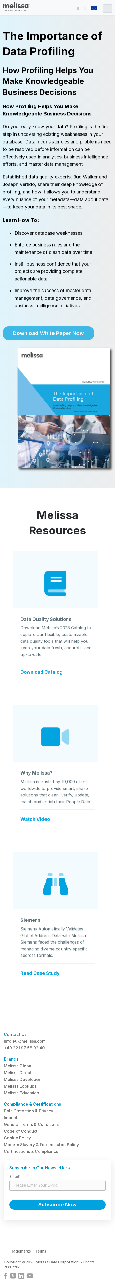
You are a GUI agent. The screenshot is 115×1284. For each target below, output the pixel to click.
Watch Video (35, 822)
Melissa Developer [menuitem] (22, 1079)
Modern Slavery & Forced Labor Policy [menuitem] (41, 1144)
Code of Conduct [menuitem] (20, 1131)
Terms (40, 1251)
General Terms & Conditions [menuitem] (31, 1124)
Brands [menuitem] (11, 1059)
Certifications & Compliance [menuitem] (31, 1151)
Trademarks (20, 1251)
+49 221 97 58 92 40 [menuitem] (24, 1047)
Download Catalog (41, 675)
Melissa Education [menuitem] (21, 1092)
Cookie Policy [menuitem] (17, 1137)
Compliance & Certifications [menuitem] (32, 1104)
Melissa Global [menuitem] (18, 1065)
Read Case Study (40, 976)
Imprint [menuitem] (10, 1117)
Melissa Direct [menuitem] (17, 1072)
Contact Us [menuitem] (15, 1034)
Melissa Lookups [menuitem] (20, 1086)
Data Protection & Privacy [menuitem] (28, 1110)
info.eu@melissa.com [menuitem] (25, 1041)
